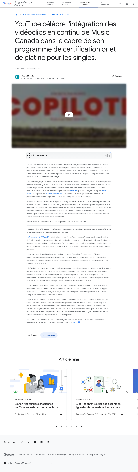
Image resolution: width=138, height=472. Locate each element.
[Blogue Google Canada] (16, 15)
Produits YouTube (49, 335)
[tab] (56, 426)
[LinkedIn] (48, 442)
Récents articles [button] (50, 4)
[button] (117, 76)
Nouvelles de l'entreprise (34, 15)
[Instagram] (22, 442)
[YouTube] (35, 442)
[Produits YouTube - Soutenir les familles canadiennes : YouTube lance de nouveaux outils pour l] (38, 394)
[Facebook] (41, 442)
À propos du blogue (96, 454)
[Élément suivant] (127, 393)
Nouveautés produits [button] (66, 4)
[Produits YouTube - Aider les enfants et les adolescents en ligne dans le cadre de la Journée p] (99, 394)
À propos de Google (57, 454)
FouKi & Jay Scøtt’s (53, 193)
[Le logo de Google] (9, 455)
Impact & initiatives (60, 15)
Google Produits (76, 454)
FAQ (74, 322)
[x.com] (28, 442)
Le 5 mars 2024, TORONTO (38, 237)
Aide (8, 463)
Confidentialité (25, 454)
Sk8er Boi (73, 190)
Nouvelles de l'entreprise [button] (85, 4)
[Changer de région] (34, 463)
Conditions (40, 454)
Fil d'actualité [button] (105, 4)
